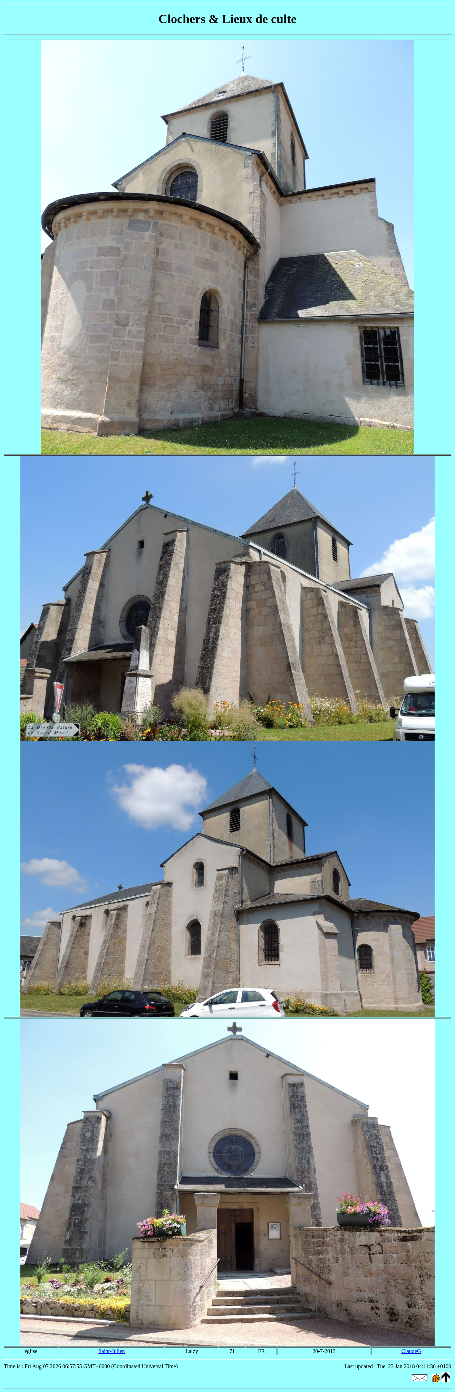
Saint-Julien (111, 1351)
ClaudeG (411, 1351)
